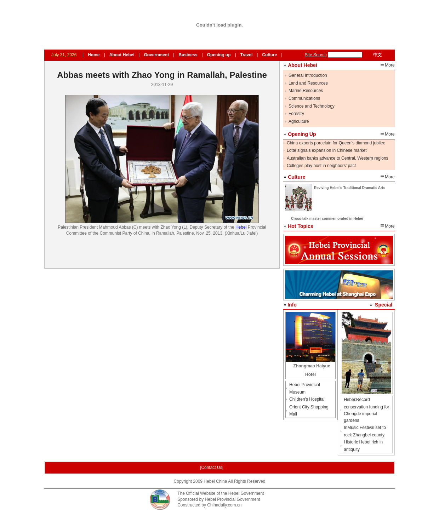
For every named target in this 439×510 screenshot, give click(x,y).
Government (156, 54)
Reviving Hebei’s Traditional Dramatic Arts (349, 188)
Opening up (219, 54)
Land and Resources (308, 83)
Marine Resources (306, 90)
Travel (246, 54)
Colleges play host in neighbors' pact (321, 165)
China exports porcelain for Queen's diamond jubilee (336, 143)
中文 (377, 54)
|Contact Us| (211, 467)
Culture (269, 54)
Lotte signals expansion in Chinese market (326, 150)
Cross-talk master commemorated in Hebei (327, 218)
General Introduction (308, 75)
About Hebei (122, 54)
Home (93, 54)
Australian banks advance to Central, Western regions (337, 158)
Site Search (316, 54)
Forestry (296, 113)
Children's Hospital (307, 399)
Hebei (240, 227)
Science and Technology (312, 106)
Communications (304, 98)
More (389, 65)
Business (187, 54)
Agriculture (299, 121)
